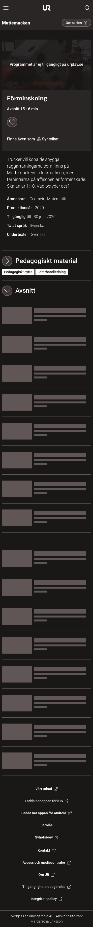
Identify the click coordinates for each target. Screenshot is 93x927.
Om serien (76, 23)
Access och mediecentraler (47, 862)
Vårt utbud (46, 789)
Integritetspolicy (46, 899)
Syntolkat (48, 139)
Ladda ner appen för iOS (46, 801)
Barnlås (46, 825)
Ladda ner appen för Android (46, 813)
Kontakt (47, 850)
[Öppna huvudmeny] (6, 8)
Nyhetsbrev (46, 837)
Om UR (46, 875)
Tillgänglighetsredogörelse (46, 887)
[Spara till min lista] (12, 122)
